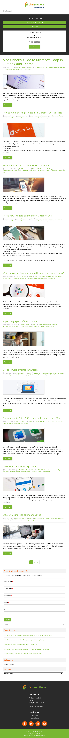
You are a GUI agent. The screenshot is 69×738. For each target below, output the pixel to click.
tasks (59, 171)
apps (63, 470)
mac (56, 518)
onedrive (35, 171)
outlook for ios (23, 118)
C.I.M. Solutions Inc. (20, 68)
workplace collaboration (24, 69)
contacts (5, 171)
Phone (6, 610)
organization (41, 171)
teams (63, 171)
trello (44, 471)
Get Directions (34, 47)
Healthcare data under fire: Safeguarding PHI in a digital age (24, 640)
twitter (48, 471)
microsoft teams (7, 69)
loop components (51, 68)
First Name (8, 582)
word (26, 423)
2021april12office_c (40, 276)
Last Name (8, 589)
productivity (50, 118)
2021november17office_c (45, 169)
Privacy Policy (28, 736)
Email (6, 603)
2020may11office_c (39, 421)
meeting (20, 171)
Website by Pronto (39, 736)
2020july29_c (37, 373)
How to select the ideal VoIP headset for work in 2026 (23, 654)
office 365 (26, 278)
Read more (7, 105)
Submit (7, 620)
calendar (51, 116)
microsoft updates (26, 471)
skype (42, 278)
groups (12, 471)
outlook (15, 69)
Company (8, 596)
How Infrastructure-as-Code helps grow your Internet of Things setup (28, 635)
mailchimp (17, 471)
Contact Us (34, 27)
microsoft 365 (58, 116)
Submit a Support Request (34, 22)
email (15, 171)
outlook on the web (33, 118)
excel (47, 421)
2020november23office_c (45, 325)
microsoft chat (23, 326)
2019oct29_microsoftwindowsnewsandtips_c (49, 470)
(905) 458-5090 (34, 42)
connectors (6, 471)
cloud (52, 518)
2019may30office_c (39, 518)
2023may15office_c (39, 68)
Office (30, 68)
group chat (15, 326)
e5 (3, 278)
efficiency (10, 171)
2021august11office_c (42, 219)
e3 (63, 276)
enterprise (8, 278)
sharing (31, 520)
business (55, 169)
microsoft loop (60, 68)
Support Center (34, 718)
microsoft (25, 171)
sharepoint (37, 278)
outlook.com (43, 118)
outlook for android (13, 118)
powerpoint (17, 423)
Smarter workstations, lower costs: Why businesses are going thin (26, 649)
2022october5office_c (42, 116)
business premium (57, 276)
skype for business (50, 278)
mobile (5, 520)
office (30, 171)
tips (4, 172)
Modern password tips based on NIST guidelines (21, 644)
